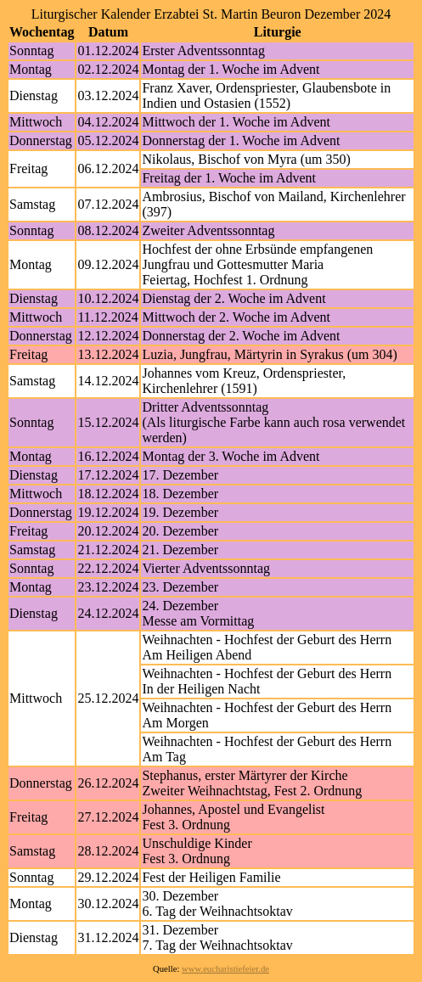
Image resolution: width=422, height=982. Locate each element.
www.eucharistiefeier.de (225, 969)
